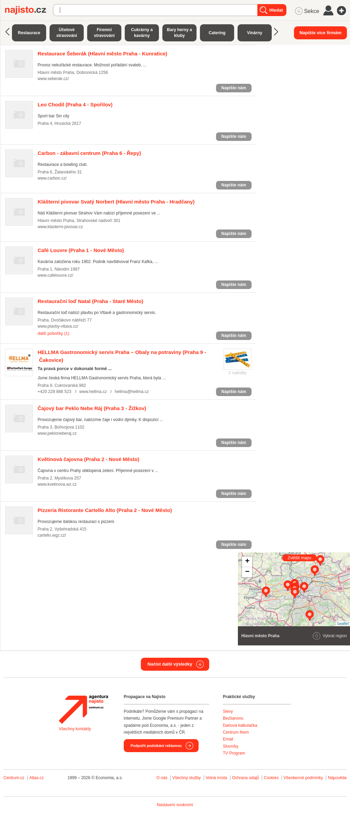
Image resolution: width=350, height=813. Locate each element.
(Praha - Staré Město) (90, 301)
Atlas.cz (36, 777)
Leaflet (343, 623)
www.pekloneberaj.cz (57, 433)
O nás (162, 777)
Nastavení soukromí (175, 804)
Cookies (271, 777)
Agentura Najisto (83, 709)
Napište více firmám (320, 32)
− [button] (247, 572)
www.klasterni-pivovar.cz (60, 226)
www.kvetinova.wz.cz (57, 484)
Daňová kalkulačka (240, 725)
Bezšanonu (233, 718)
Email (228, 739)
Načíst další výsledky (170, 664)
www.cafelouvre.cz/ (55, 275)
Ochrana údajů (245, 777)
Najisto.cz (29, 10)
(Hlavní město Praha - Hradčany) (116, 202)
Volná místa (216, 777)
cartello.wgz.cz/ (52, 535)
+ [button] (247, 561)
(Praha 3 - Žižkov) (92, 408)
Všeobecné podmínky (303, 777)
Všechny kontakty (75, 728)
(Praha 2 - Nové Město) (88, 459)
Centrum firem (236, 732)
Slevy (228, 711)
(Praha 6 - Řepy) (89, 153)
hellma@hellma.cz (132, 391)
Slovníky (230, 746)
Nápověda (337, 777)
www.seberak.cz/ (53, 78)
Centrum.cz (13, 777)
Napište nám (233, 88)
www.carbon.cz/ (52, 178)
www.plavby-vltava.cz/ (58, 326)
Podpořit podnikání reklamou (156, 746)
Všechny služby (187, 777)
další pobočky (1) (53, 333)
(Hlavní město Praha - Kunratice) (102, 53)
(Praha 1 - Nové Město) (81, 250)
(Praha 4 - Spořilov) (75, 104)
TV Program (234, 753)
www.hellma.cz (93, 391)
